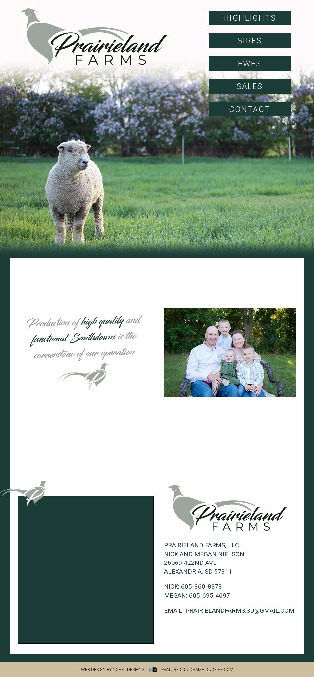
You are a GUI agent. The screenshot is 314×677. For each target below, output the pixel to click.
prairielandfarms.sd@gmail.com (239, 610)
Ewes (250, 63)
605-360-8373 (201, 586)
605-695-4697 (209, 595)
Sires (249, 40)
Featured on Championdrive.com (197, 669)
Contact (250, 109)
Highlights (249, 18)
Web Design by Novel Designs (120, 669)
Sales (250, 86)
